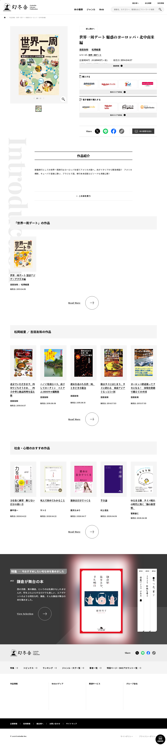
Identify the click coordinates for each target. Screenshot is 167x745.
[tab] (141, 600)
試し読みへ (90, 28)
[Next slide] (44, 98)
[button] (38, 109)
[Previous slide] (34, 98)
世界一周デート (94, 55)
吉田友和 (83, 49)
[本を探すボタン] (160, 9)
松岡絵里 (96, 49)
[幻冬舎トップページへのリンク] (20, 9)
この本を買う (85, 195)
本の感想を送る (145, 131)
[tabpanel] (66, 600)
